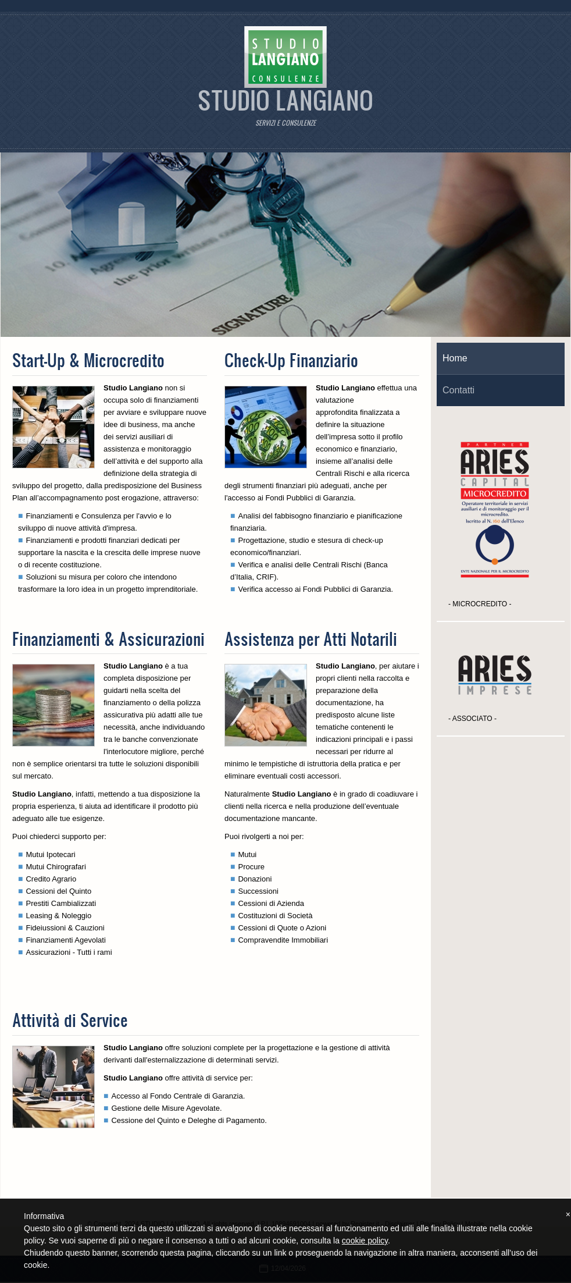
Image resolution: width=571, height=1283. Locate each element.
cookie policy (365, 1240)
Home (454, 358)
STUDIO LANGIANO (285, 99)
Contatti (458, 390)
